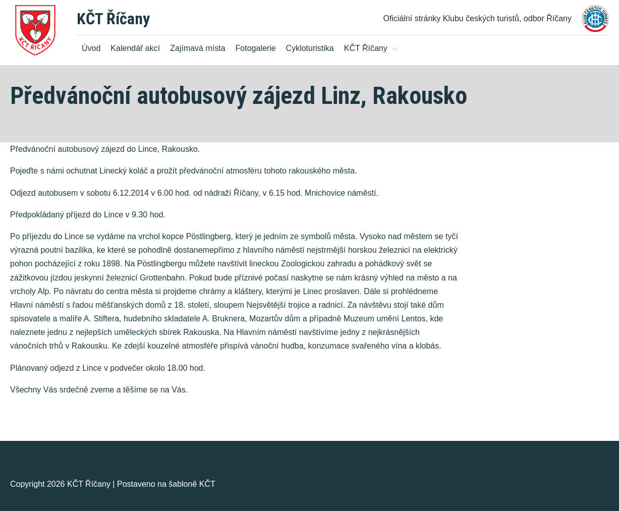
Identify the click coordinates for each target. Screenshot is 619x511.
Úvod (91, 48)
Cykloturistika (310, 48)
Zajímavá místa (197, 48)
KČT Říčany (113, 18)
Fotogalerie (256, 48)
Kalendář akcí (135, 48)
